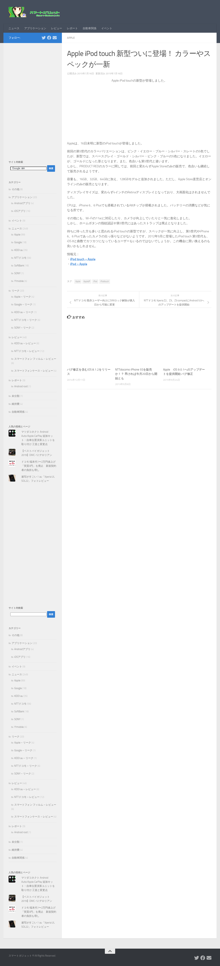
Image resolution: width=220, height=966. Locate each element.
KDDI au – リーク (23, 312)
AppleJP (87, 281)
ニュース (13, 28)
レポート (72, 28)
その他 (15, 189)
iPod (95, 281)
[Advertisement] (33, 99)
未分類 (15, 396)
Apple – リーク (22, 296)
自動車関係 (89, 28)
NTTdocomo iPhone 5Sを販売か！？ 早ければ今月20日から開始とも (136, 374)
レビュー (56, 28)
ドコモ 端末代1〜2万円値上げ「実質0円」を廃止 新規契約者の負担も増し (38, 466)
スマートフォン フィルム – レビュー (35, 358)
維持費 (15, 403)
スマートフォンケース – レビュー (33, 370)
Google (18, 242)
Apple (71, 37)
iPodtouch (104, 281)
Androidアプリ (22, 203)
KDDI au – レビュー (25, 343)
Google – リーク (23, 304)
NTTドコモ (20, 257)
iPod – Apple (78, 264)
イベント (106, 28)
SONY (17, 273)
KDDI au (18, 250)
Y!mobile (19, 281)
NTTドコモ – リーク (25, 319)
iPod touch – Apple (82, 259)
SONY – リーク (22, 327)
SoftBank (19, 265)
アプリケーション (35, 28)
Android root (21, 386)
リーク (15, 290)
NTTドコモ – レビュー (27, 351)
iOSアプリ (20, 211)
